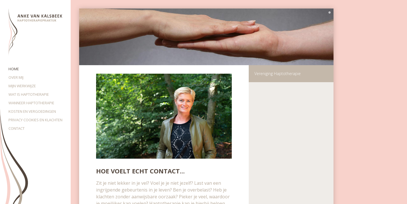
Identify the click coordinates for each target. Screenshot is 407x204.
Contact (16, 128)
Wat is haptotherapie (28, 94)
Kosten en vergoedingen (32, 111)
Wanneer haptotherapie (31, 102)
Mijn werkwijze (22, 85)
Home (13, 68)
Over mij (15, 77)
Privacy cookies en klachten (35, 119)
